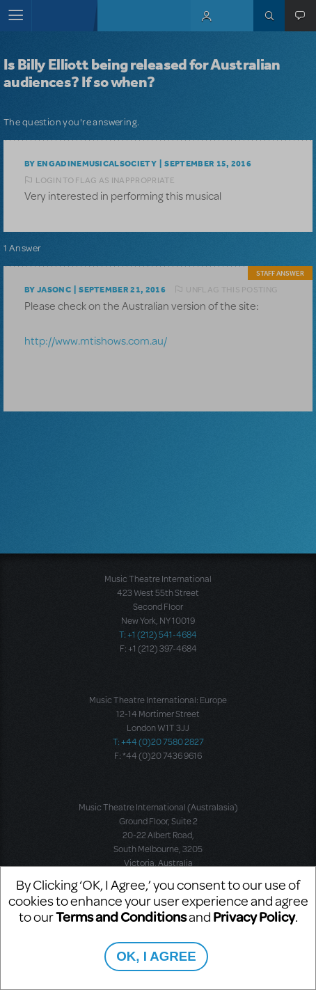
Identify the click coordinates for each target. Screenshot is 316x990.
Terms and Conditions (121, 916)
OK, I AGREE (156, 956)
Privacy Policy (254, 916)
